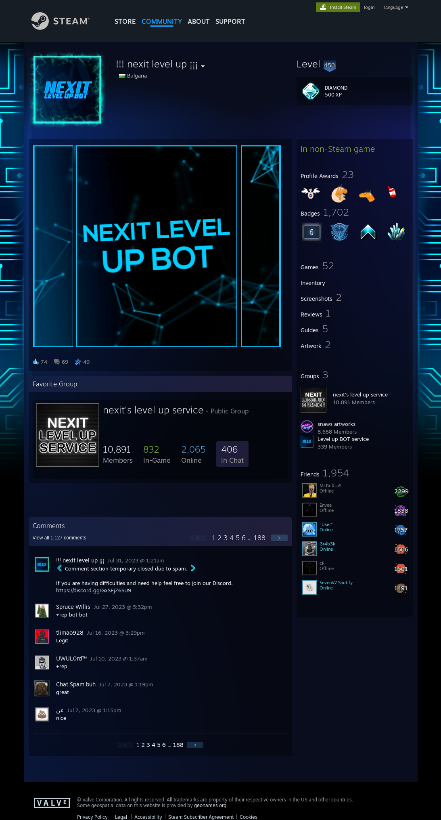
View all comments (59, 538)
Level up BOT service (343, 439)
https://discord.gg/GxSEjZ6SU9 (93, 590)
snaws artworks (336, 424)
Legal (121, 817)
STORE (125, 21)
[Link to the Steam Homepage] (66, 27)
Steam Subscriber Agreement (201, 817)
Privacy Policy (92, 817)
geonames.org (210, 805)
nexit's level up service (360, 394)
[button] (355, 64)
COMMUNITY (162, 21)
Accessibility (148, 817)
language (393, 7)
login (369, 7)
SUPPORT (230, 21)
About (199, 21)
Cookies (248, 817)
